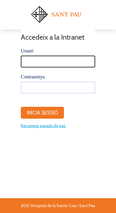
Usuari (27, 50)
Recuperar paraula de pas (43, 125)
